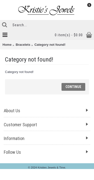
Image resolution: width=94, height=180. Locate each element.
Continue (73, 87)
